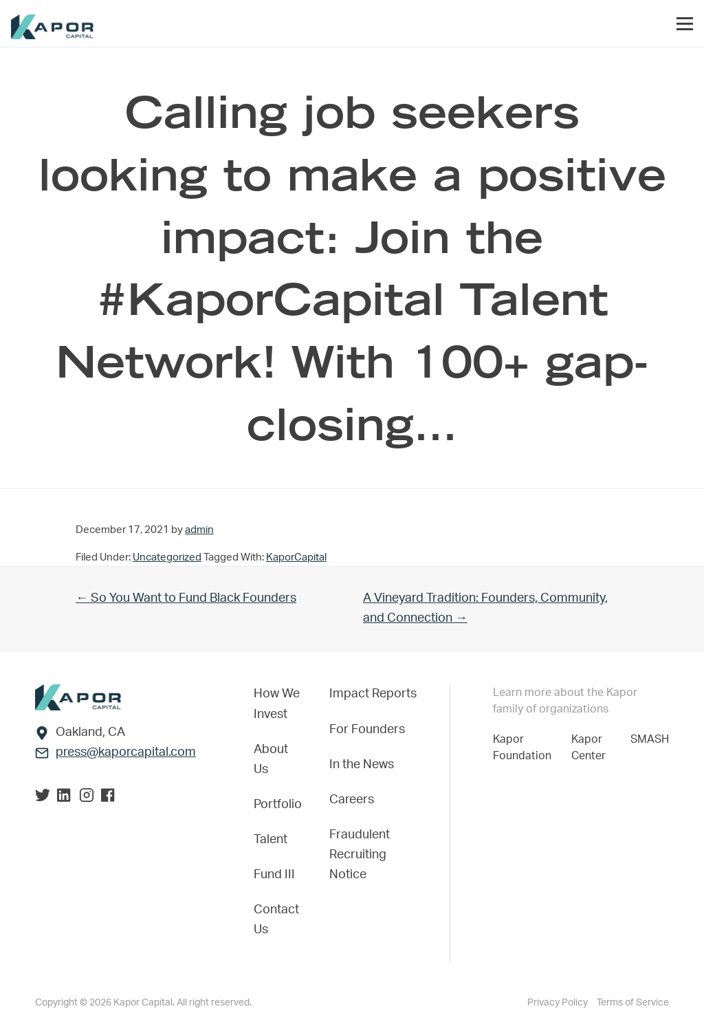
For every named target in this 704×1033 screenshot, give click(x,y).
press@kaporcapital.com (126, 752)
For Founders (367, 730)
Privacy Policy (558, 1003)
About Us (271, 759)
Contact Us (276, 920)
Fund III (274, 875)
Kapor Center (591, 747)
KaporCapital (296, 557)
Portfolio (278, 804)
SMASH (649, 739)
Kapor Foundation (525, 747)
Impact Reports (373, 694)
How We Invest (277, 704)
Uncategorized (167, 557)
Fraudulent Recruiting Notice (359, 855)
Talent (270, 840)
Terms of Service (633, 1003)
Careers (351, 800)
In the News (361, 765)
